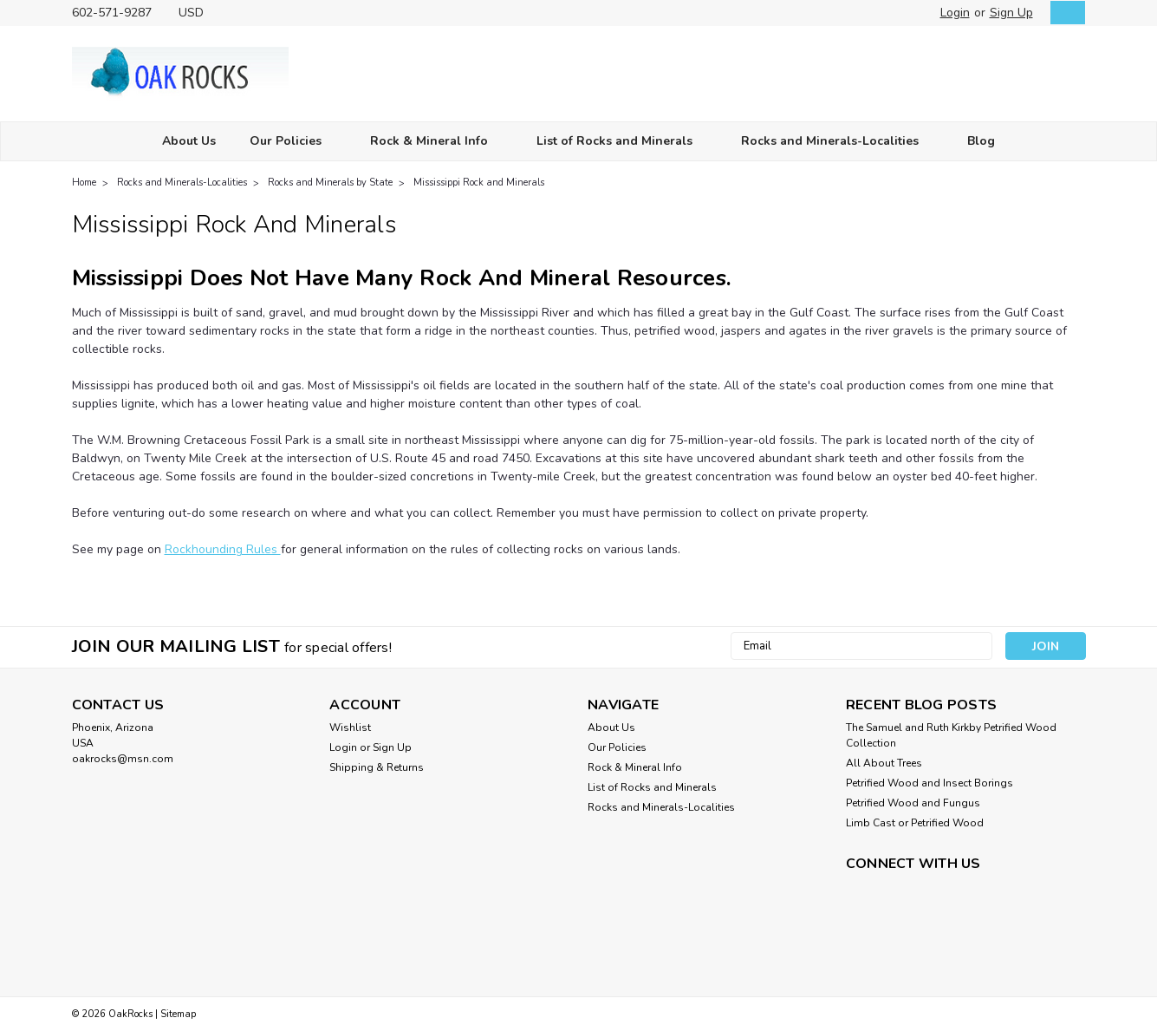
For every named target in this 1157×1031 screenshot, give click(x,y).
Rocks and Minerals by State (330, 182)
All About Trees (884, 763)
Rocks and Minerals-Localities (837, 142)
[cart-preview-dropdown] (1064, 12)
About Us (189, 141)
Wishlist (350, 727)
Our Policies (293, 142)
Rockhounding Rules (223, 549)
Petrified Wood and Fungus (913, 803)
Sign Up (1011, 12)
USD (198, 12)
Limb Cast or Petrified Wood (915, 823)
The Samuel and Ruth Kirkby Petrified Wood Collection (951, 735)
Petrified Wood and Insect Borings (929, 783)
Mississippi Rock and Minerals (478, 182)
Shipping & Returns (376, 767)
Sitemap (178, 1014)
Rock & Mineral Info (436, 142)
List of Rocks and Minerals (621, 142)
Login (955, 12)
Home (84, 182)
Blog (981, 141)
